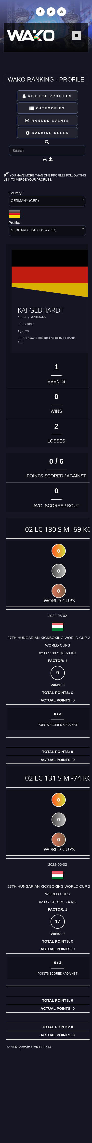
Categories (47, 108)
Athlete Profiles (47, 96)
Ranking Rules (47, 133)
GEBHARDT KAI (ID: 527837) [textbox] (33, 230)
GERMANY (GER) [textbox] (25, 201)
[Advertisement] (46, 1096)
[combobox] (47, 202)
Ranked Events (47, 121)
